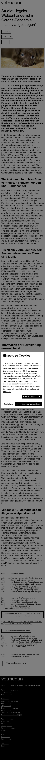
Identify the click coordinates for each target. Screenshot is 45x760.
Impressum (7, 391)
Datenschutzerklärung (21, 389)
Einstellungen (29, 396)
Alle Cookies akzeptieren (28, 404)
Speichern (8, 404)
